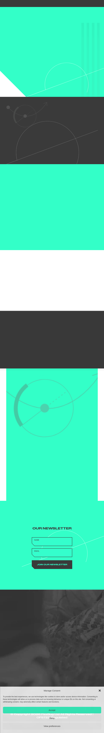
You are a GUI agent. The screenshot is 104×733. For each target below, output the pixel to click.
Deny (52, 718)
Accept (52, 710)
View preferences (52, 726)
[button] (99, 690)
